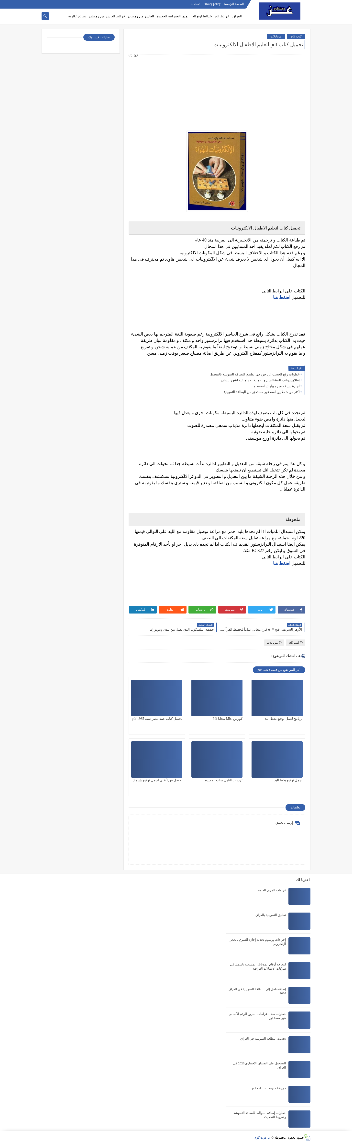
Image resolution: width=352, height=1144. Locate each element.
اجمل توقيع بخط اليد (288, 780)
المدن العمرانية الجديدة (173, 16)
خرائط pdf (222, 16)
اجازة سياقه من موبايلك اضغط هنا (276, 386)
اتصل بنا (195, 4)
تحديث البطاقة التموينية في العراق (263, 1038)
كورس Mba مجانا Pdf (227, 719)
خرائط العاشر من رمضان (107, 16)
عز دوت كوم (262, 1137)
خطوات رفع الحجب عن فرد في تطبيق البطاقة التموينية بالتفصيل (254, 374)
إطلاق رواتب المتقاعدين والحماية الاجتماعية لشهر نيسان (260, 380)
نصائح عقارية (77, 16)
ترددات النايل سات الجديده (224, 780)
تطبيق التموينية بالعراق (270, 915)
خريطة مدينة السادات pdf (269, 1088)
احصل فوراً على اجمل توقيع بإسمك (157, 780)
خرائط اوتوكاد (202, 16)
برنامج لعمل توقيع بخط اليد (284, 719)
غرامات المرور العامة (272, 890)
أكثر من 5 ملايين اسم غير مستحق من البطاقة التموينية (261, 392)
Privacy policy (211, 4)
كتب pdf (296, 36)
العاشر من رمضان (141, 16)
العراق (237, 16)
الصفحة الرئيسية (234, 4)
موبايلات (276, 36)
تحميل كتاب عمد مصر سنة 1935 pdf (157, 719)
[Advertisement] (216, 92)
